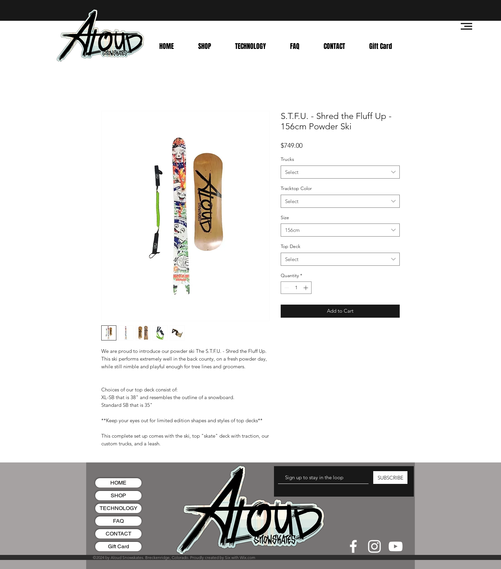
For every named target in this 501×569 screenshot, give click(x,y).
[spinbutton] (296, 288)
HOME (118, 483)
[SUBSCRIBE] (390, 477)
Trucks (287, 159)
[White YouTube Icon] (395, 546)
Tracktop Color (296, 188)
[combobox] (340, 172)
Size (285, 217)
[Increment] (306, 288)
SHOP (118, 495)
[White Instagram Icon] (374, 546)
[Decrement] (286, 288)
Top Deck (290, 246)
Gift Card (118, 546)
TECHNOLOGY (118, 508)
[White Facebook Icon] (353, 546)
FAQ (118, 521)
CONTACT (118, 533)
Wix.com (247, 557)
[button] (466, 26)
